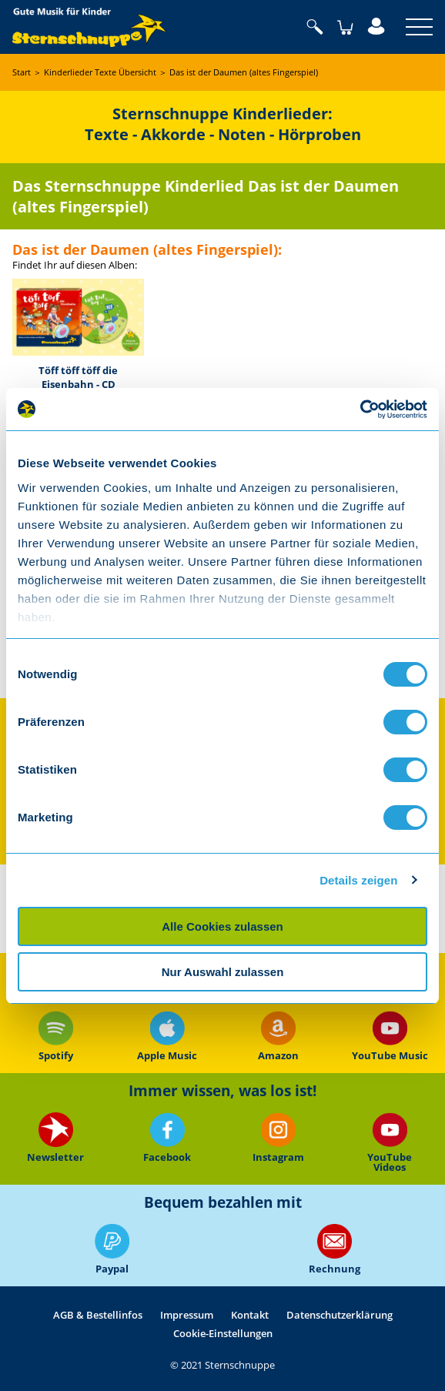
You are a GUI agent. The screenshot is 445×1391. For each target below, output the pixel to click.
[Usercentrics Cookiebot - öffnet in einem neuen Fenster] (360, 410)
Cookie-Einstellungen (223, 1333)
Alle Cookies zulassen (222, 926)
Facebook (167, 1138)
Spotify (55, 1036)
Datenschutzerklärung (339, 1315)
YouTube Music (389, 1036)
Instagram (278, 1138)
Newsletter (55, 1138)
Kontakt (250, 1315)
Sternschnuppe (89, 27)
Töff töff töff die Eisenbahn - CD (78, 377)
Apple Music (167, 1036)
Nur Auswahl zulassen (223, 971)
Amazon (278, 1036)
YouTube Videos (389, 1142)
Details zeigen (358, 880)
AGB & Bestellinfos (97, 1315)
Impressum (186, 1315)
